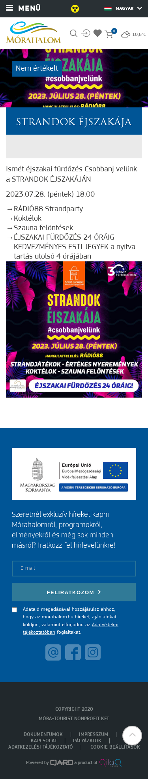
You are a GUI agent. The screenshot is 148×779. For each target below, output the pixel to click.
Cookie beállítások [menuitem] (115, 747)
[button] (132, 735)
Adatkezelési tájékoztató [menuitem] (40, 747)
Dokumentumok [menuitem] (43, 734)
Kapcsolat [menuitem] (44, 740)
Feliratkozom (74, 592)
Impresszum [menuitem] (93, 734)
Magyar (123, 8)
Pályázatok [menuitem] (87, 740)
